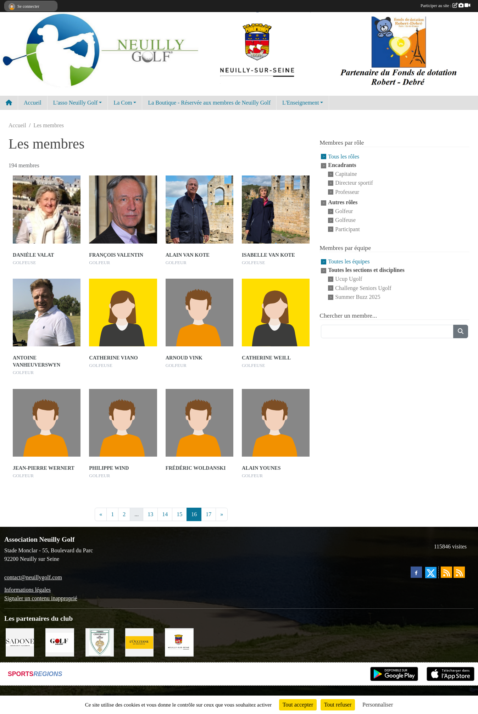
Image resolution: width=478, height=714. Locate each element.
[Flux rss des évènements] (459, 572)
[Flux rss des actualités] (446, 572)
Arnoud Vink (184, 358)
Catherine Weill (266, 358)
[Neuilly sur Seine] (179, 642)
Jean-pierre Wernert (43, 468)
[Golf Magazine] (59, 642)
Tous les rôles (343, 157)
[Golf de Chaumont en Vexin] (99, 642)
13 (150, 514)
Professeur (347, 192)
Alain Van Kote (188, 255)
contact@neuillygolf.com (33, 577)
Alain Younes (261, 468)
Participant (347, 229)
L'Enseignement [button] (300, 103)
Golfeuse (345, 220)
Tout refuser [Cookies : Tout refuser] (338, 705)
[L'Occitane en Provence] (139, 642)
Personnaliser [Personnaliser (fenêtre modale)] (377, 705)
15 (179, 514)
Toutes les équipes (348, 261)
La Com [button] (122, 103)
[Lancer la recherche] (460, 331)
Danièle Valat (33, 255)
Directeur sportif (354, 183)
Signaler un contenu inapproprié (40, 598)
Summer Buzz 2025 (357, 297)
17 (208, 514)
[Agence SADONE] (20, 642)
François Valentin (116, 255)
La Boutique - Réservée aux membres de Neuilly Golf (209, 103)
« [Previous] (100, 514)
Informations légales (27, 590)
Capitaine (346, 174)
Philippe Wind (109, 468)
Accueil (32, 103)
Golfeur (344, 211)
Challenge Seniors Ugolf (363, 288)
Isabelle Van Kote (268, 255)
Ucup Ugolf (348, 279)
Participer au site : (445, 5)
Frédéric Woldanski (196, 468)
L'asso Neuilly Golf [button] (75, 103)
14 (165, 514)
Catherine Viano (113, 358)
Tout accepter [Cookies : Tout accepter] (298, 705)
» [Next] (221, 514)
